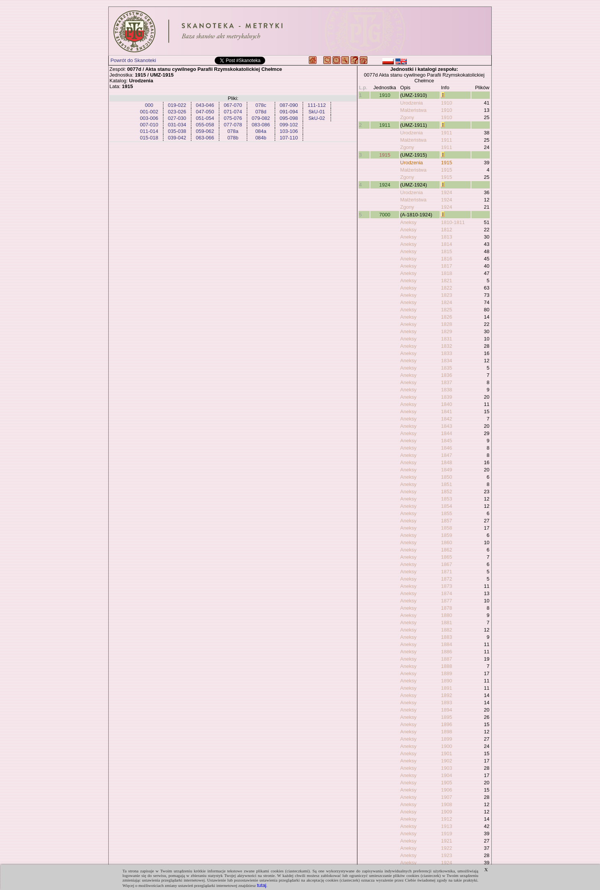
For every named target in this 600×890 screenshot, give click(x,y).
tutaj (261, 885)
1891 (446, 688)
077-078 (233, 125)
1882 (446, 630)
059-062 (205, 131)
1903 (446, 768)
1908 (446, 804)
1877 (446, 601)
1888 (446, 666)
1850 (446, 477)
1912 (446, 819)
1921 (446, 841)
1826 (446, 317)
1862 (446, 550)
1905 (446, 782)
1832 (446, 346)
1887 (446, 659)
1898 (446, 732)
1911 (384, 125)
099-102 (289, 125)
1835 (446, 368)
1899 (446, 739)
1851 (446, 484)
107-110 (289, 138)
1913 (446, 826)
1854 (446, 506)
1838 (446, 390)
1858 (446, 528)
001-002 (149, 112)
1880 (446, 615)
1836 (446, 375)
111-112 (317, 105)
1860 (446, 542)
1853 (446, 499)
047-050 (205, 112)
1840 (446, 404)
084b (260, 138)
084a (260, 131)
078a (232, 131)
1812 (446, 229)
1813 (446, 237)
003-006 (149, 118)
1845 (446, 440)
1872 (446, 579)
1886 (446, 651)
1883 (446, 637)
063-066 (205, 138)
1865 (446, 557)
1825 (446, 309)
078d (260, 112)
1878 (446, 608)
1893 (446, 702)
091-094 (289, 112)
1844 (446, 433)
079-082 (261, 118)
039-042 (177, 138)
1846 (446, 448)
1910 (384, 95)
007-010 (149, 125)
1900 (446, 746)
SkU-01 (316, 112)
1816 (446, 259)
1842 (446, 419)
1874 (446, 593)
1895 (446, 717)
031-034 (177, 125)
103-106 (289, 131)
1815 (446, 251)
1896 (446, 724)
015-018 (149, 138)
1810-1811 (453, 222)
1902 (446, 761)
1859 (446, 535)
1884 (446, 644)
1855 (446, 513)
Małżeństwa (413, 110)
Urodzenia (411, 103)
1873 (446, 586)
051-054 (205, 118)
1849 (446, 470)
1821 (446, 280)
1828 (446, 324)
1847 (446, 455)
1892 (446, 695)
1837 (446, 382)
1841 (446, 411)
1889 (446, 673)
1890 (446, 681)
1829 (446, 331)
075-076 (233, 118)
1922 (446, 848)
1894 (446, 710)
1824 (446, 302)
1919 (446, 833)
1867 (446, 564)
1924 (384, 185)
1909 (446, 812)
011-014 (149, 131)
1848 (446, 462)
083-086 (261, 125)
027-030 (177, 118)
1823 (446, 295)
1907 (446, 797)
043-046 (205, 105)
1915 (384, 155)
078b (232, 138)
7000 (384, 215)
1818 (446, 273)
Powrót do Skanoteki (133, 60)
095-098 (289, 118)
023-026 (177, 112)
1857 (446, 521)
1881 (446, 622)
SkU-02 (316, 118)
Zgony (407, 117)
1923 (446, 855)
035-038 (177, 131)
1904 (446, 775)
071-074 (233, 112)
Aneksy (408, 222)
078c (260, 105)
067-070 (233, 105)
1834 (446, 360)
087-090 (289, 105)
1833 (446, 353)
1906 (446, 790)
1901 (446, 753)
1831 (446, 339)
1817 (446, 266)
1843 (446, 426)
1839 (446, 397)
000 (149, 105)
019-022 (177, 105)
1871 (446, 571)
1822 (446, 288)
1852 (446, 491)
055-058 (205, 125)
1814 (446, 244)
